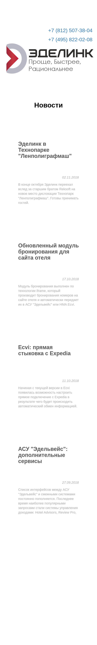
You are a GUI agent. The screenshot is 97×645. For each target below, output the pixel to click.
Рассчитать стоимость (74, 4)
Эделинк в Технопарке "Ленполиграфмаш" (45, 150)
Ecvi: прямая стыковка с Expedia (44, 350)
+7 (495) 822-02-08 (70, 39)
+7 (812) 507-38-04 (70, 30)
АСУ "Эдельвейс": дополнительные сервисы (43, 455)
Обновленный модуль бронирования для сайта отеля (48, 252)
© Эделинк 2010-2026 (48, 631)
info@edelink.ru (52, 624)
